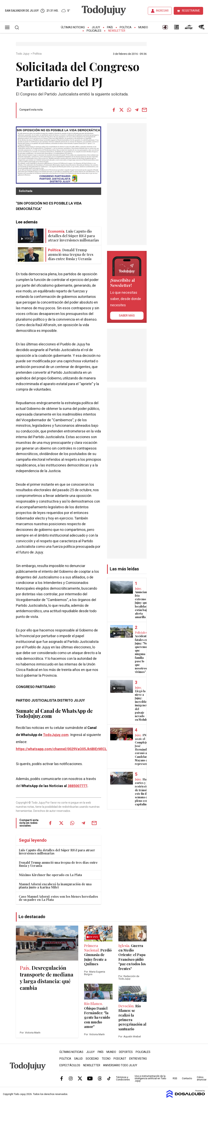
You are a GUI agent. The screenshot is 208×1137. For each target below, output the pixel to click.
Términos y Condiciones (123, 1078)
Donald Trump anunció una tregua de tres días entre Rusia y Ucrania (58, 864)
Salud (78, 1059)
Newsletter (116, 31)
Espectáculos (69, 1065)
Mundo (143, 27)
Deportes (126, 1052)
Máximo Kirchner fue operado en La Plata (50, 875)
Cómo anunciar (201, 1078)
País (110, 27)
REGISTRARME (191, 11)
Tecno (106, 1059)
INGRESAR (162, 11)
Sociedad (92, 1059)
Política (126, 27)
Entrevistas (138, 1059)
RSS (175, 1078)
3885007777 (77, 786)
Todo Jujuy (23, 54)
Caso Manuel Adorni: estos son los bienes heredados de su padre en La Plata (58, 898)
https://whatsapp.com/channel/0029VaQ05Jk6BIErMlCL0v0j (65, 749)
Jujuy (96, 27)
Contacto (187, 1078)
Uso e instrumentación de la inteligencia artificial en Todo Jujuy (150, 1078)
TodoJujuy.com (56, 735)
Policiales (94, 31)
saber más (127, 315)
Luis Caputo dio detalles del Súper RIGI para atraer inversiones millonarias (57, 851)
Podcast (120, 1059)
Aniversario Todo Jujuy (120, 1065)
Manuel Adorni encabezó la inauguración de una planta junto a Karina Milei (55, 885)
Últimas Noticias (73, 27)
